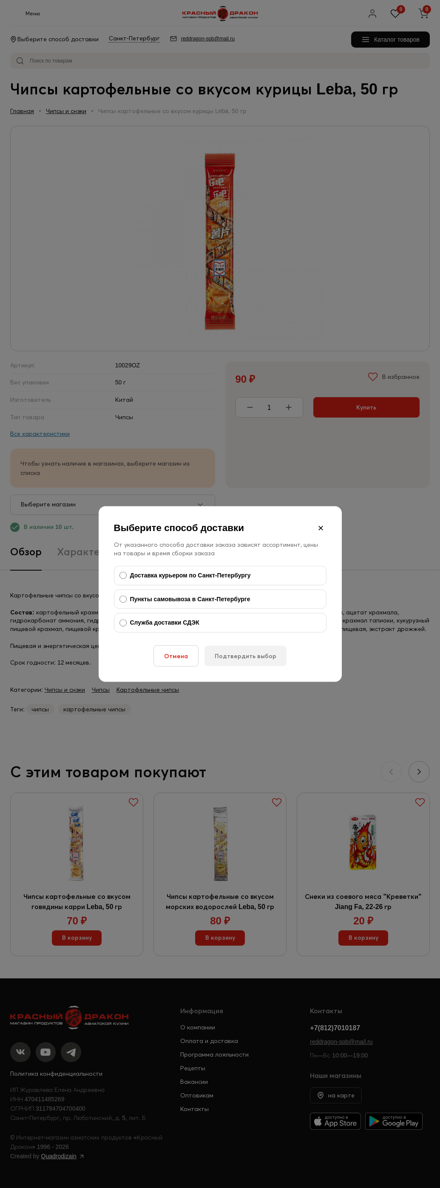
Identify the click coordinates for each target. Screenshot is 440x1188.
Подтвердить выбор (245, 655)
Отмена (176, 655)
